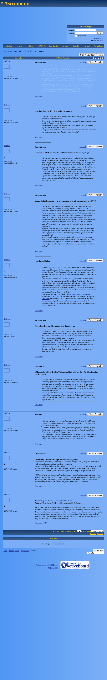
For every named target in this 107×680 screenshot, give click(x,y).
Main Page (8, 46)
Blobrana (7, 61)
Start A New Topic (88, 55)
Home (5, 51)
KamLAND (45, 299)
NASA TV (42, 46)
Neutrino (93, 534)
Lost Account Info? (96, 40)
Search (19, 46)
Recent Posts (98, 46)
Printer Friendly (95, 62)
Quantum (100, 534)
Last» (69, 531)
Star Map (64, 46)
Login (99, 33)
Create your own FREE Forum (47, 565)
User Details (53, 46)
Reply (100, 55)
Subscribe (98, 550)
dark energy (67, 423)
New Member (98, 38)
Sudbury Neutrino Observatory (76, 294)
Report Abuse (53, 568)
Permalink (83, 62)
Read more (38, 96)
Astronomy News (16, 51)
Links (31, 46)
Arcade (87, 46)
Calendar (76, 46)
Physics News (29, 51)
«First (52, 531)
